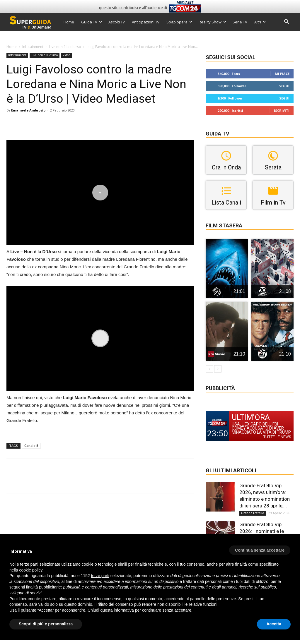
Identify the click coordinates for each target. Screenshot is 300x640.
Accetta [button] (273, 624)
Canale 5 (31, 445)
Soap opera (179, 22)
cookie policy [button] (30, 570)
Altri (260, 22)
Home (69, 22)
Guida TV (91, 22)
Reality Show (212, 22)
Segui (284, 86)
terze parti (100, 575)
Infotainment (32, 46)
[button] (286, 22)
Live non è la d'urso (65, 46)
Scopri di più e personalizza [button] (46, 624)
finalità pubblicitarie (43, 587)
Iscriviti (281, 110)
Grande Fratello (252, 513)
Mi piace (282, 73)
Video (66, 55)
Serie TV (240, 22)
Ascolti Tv (116, 22)
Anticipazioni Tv (145, 22)
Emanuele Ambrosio (28, 110)
